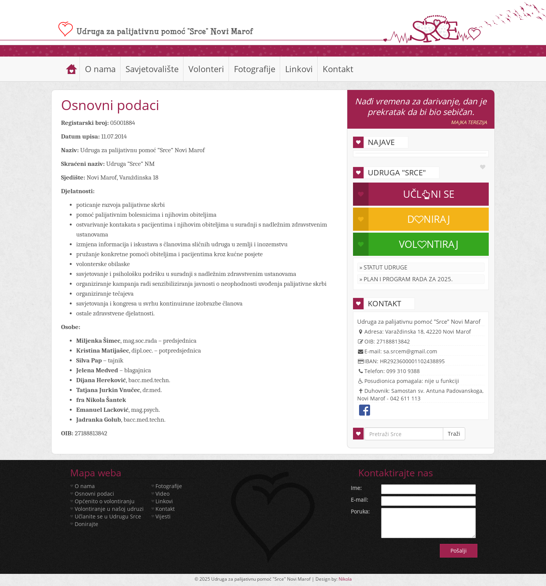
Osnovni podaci (94, 493)
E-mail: (359, 499)
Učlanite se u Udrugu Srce (108, 516)
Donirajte (86, 524)
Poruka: (360, 511)
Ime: (356, 487)
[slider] (273, 51)
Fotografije (254, 68)
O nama (100, 68)
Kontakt (338, 68)
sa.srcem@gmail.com (410, 351)
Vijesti (163, 516)
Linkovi (299, 68)
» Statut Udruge (383, 267)
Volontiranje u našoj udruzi (109, 508)
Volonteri (206, 68)
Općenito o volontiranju (105, 501)
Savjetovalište (152, 68)
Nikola (345, 579)
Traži (454, 433)
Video (162, 493)
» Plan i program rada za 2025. (406, 279)
